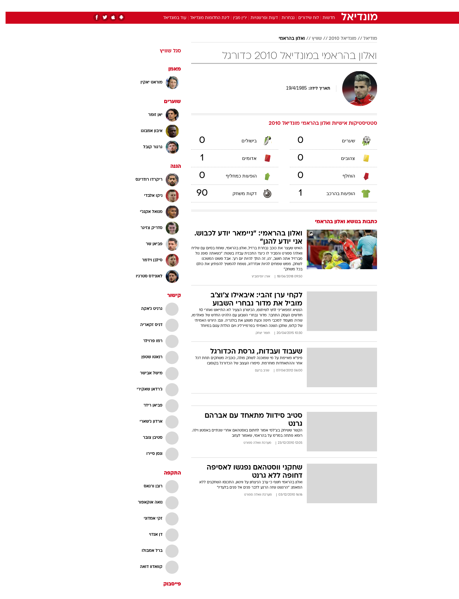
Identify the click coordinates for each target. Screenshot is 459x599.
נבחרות (282, 18)
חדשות (333, 6)
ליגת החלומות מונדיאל (204, 18)
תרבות (294, 6)
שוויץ (311, 38)
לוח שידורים (303, 18)
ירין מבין (234, 18)
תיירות (206, 6)
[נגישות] (8, 6)
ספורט (313, 6)
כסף (259, 6)
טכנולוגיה (184, 6)
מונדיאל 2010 (337, 38)
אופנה (162, 6)
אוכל (244, 6)
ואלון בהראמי (286, 38)
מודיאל (364, 38)
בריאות (226, 6)
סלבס (275, 6)
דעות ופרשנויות (258, 18)
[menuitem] (329, 6)
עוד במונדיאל (169, 18)
